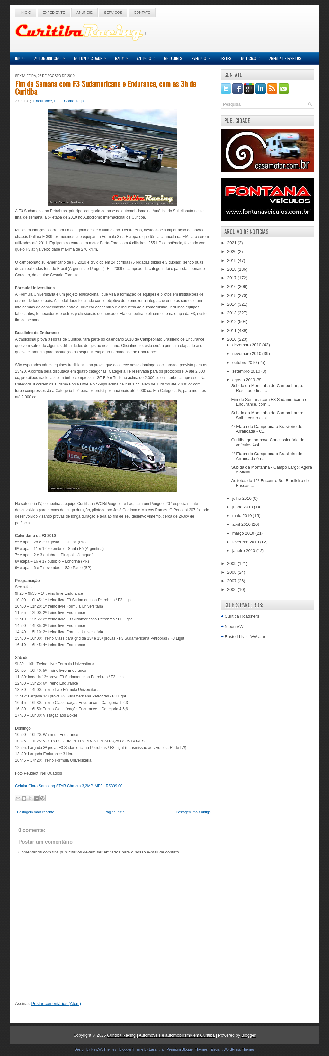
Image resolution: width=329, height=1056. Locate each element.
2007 (232, 580)
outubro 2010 (245, 362)
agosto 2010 (244, 379)
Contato (142, 12)
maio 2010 (242, 515)
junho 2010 (243, 507)
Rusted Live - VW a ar (245, 636)
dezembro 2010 (247, 344)
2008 (232, 572)
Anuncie (84, 12)
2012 (232, 321)
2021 (232, 242)
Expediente (54, 12)
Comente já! (74, 101)
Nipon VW (234, 626)
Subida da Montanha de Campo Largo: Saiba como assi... (267, 415)
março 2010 (243, 533)
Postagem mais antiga (193, 812)
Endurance (42, 101)
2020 (232, 251)
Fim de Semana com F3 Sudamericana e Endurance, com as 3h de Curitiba (105, 87)
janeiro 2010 (244, 550)
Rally (123, 56)
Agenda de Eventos (285, 58)
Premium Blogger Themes (187, 1049)
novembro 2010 (247, 353)
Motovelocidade (92, 56)
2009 (232, 563)
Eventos (203, 56)
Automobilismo (51, 56)
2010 (232, 339)
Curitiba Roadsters (242, 616)
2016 (232, 286)
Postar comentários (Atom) (56, 1003)
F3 (56, 101)
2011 (232, 330)
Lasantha (156, 1049)
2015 (232, 295)
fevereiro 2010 (246, 542)
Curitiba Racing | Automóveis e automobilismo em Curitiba (161, 1035)
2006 (232, 589)
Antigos (148, 56)
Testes (225, 58)
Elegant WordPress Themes (232, 1049)
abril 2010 (242, 524)
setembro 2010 (246, 371)
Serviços (113, 12)
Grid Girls (173, 58)
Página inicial (114, 812)
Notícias (252, 56)
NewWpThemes (103, 1049)
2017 (232, 277)
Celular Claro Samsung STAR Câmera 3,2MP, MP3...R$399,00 (68, 786)
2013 (232, 312)
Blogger (248, 1035)
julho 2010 (242, 498)
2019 (232, 260)
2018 (232, 269)
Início (25, 12)
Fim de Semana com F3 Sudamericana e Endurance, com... (269, 402)
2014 (232, 304)
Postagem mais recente (35, 812)
